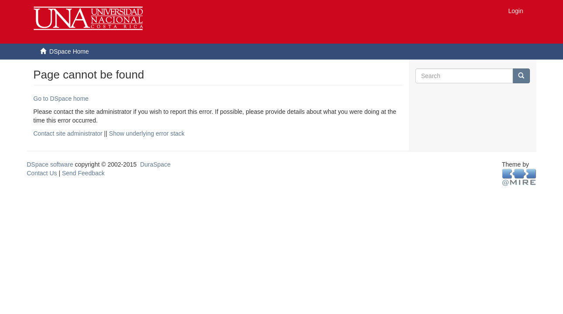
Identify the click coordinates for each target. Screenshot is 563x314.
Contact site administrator (68, 133)
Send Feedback (83, 173)
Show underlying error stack (147, 133)
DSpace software (50, 164)
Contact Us (42, 173)
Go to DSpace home (61, 98)
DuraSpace (155, 164)
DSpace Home (69, 51)
